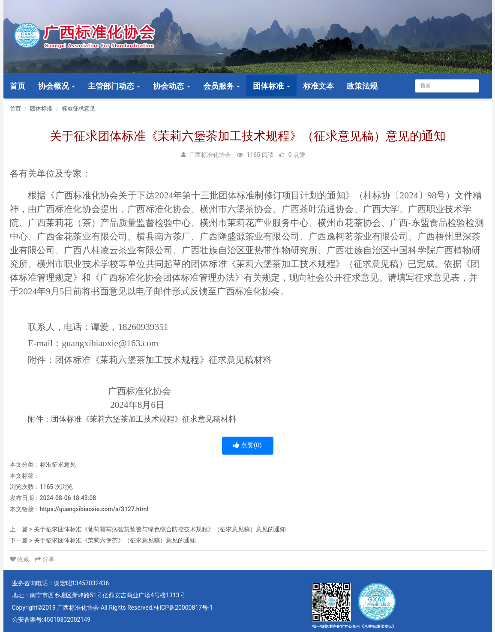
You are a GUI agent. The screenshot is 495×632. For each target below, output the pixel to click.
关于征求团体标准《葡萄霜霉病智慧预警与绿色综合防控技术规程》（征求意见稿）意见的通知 (160, 529)
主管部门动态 (114, 85)
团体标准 (271, 85)
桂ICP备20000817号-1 (183, 607)
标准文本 (318, 85)
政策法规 (362, 85)
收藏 (20, 559)
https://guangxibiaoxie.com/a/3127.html (94, 509)
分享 (44, 559)
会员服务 (221, 85)
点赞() (247, 445)
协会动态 (171, 85)
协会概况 (56, 85)
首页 (17, 85)
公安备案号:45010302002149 (51, 619)
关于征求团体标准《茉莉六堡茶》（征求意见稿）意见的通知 (115, 540)
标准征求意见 (78, 108)
